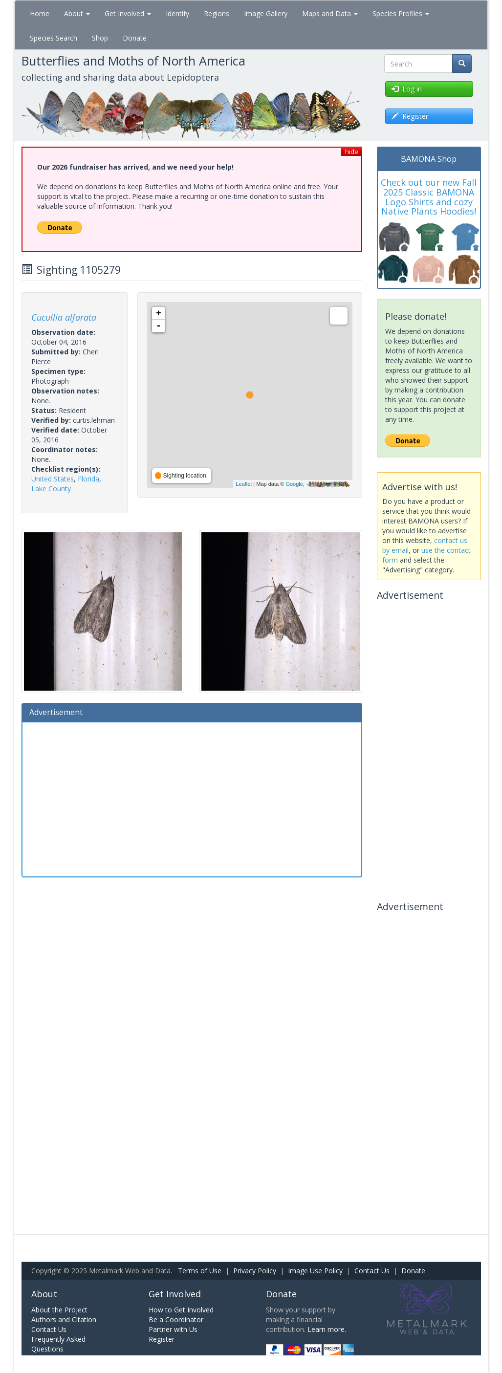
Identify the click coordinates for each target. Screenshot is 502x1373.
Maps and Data (330, 13)
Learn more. (326, 1329)
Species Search (53, 38)
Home (39, 13)
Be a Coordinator (176, 1319)
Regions (216, 13)
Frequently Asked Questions (58, 1343)
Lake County (51, 488)
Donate (135, 38)
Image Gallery (265, 13)
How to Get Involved (181, 1309)
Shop (100, 38)
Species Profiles (400, 13)
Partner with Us (173, 1329)
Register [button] (410, 116)
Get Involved (128, 13)
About (77, 13)
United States (52, 478)
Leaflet (244, 484)
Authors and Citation (63, 1319)
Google (294, 484)
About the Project (59, 1309)
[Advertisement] (192, 798)
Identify (177, 13)
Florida (88, 478)
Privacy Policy (254, 1270)
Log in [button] (407, 88)
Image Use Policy (315, 1270)
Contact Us (372, 1270)
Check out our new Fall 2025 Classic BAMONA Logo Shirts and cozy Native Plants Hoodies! (429, 196)
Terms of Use (199, 1270)
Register (162, 1339)
